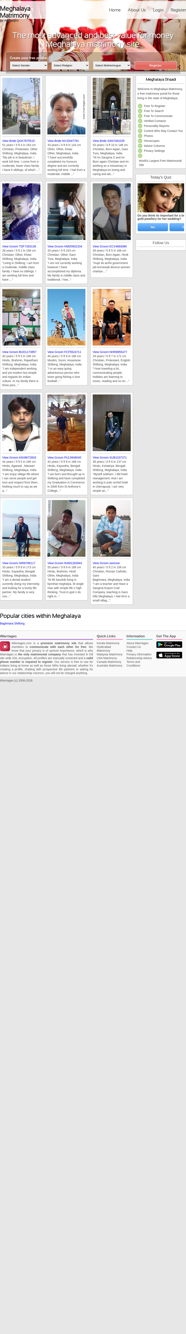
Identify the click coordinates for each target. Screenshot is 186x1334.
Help (130, 650)
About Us (137, 10)
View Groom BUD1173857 (19, 352)
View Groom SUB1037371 (110, 457)
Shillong (19, 623)
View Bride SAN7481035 (109, 140)
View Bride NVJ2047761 (63, 140)
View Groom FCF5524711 (64, 352)
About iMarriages (138, 643)
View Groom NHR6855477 (110, 352)
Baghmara (7, 623)
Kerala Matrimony (108, 643)
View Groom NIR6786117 (18, 563)
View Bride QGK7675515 (18, 140)
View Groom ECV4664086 (110, 246)
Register (178, 10)
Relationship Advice (139, 658)
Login (158, 10)
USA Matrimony (107, 658)
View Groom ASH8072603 (19, 457)
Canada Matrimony (109, 661)
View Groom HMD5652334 (64, 246)
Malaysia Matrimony (109, 654)
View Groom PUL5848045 (64, 457)
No (153, 227)
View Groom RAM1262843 (64, 563)
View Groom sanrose (106, 563)
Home (115, 10)
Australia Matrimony (109, 665)
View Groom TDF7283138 (19, 246)
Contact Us (134, 647)
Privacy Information (139, 654)
